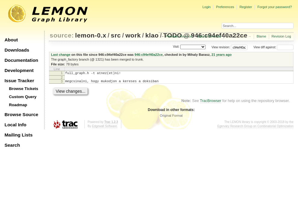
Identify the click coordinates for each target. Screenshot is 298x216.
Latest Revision (209, 36)
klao (152, 35)
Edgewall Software (104, 128)
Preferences (225, 7)
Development (19, 70)
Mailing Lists (19, 134)
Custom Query (23, 96)
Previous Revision (179, 36)
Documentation (21, 60)
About (11, 39)
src (116, 35)
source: (62, 35)
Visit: (176, 47)
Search (12, 145)
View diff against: (273, 47)
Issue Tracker (19, 80)
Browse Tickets (23, 88)
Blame (261, 36)
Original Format (171, 117)
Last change (60, 54)
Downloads (17, 49)
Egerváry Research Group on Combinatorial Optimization (255, 128)
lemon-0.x (91, 35)
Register (246, 7)
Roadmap (18, 105)
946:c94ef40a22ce (149, 54)
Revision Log (281, 36)
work (133, 35)
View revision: (221, 47)
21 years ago (222, 54)
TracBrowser (210, 102)
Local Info (15, 124)
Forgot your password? (274, 7)
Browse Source (21, 114)
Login (206, 7)
